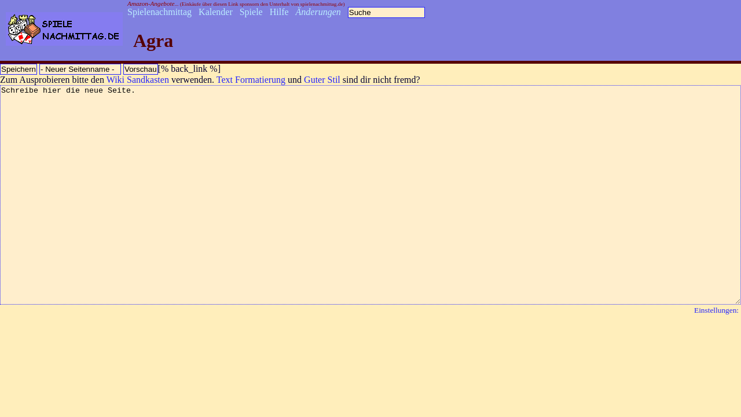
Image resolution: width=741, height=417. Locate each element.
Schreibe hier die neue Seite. (370, 216)
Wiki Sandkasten (138, 80)
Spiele (251, 12)
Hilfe (279, 12)
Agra (153, 40)
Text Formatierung (251, 80)
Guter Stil (322, 80)
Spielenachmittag (159, 12)
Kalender (216, 12)
